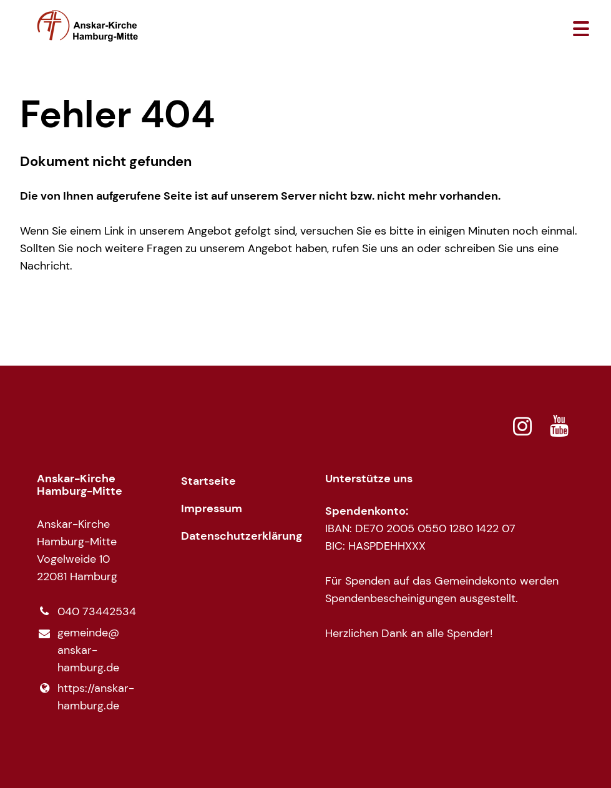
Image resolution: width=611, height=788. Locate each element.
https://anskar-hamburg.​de (85, 696)
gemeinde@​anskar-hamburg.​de (78, 650)
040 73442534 (86, 611)
